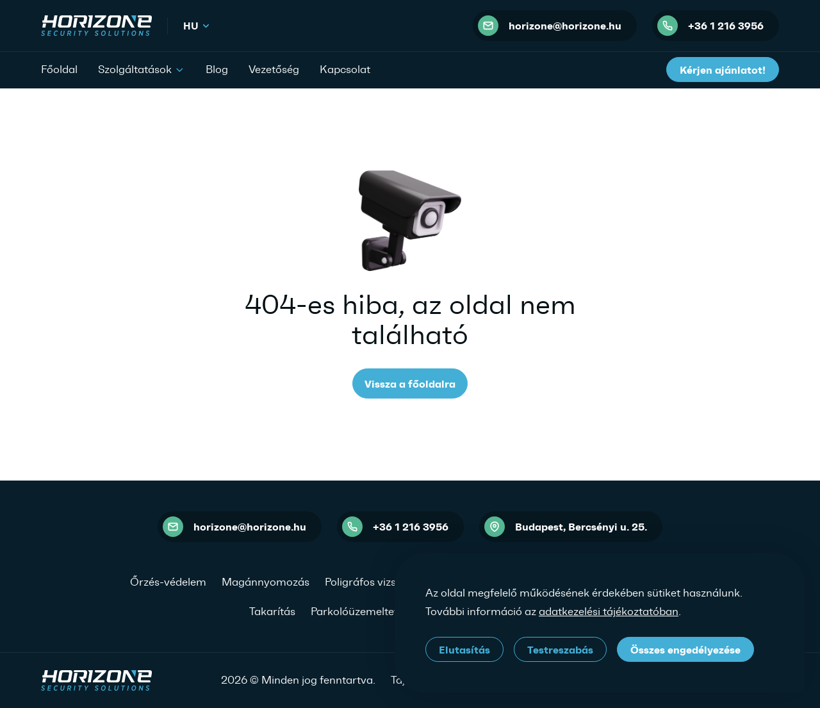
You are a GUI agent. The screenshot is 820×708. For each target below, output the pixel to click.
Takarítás (272, 611)
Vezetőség (274, 69)
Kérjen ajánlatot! (723, 69)
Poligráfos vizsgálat (373, 581)
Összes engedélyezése (685, 649)
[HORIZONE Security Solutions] (96, 25)
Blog (217, 69)
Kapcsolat (345, 69)
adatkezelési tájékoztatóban (608, 611)
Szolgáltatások (141, 68)
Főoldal (59, 69)
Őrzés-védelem (168, 581)
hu (197, 26)
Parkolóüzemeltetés (360, 611)
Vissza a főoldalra (410, 383)
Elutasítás (464, 649)
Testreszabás (560, 649)
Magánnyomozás (265, 581)
